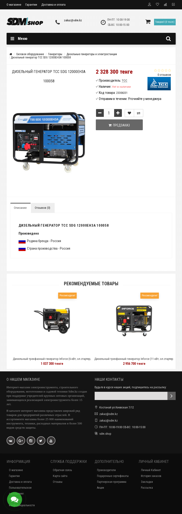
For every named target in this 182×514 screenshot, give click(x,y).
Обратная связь (62, 470)
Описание (20, 207)
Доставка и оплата (53, 4)
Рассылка (147, 487)
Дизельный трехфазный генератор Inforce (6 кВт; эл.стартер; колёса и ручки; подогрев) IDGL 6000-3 (61, 361)
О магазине (14, 4)
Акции (100, 487)
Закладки (147, 482)
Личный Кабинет (151, 470)
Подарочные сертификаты (113, 476)
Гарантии (31, 4)
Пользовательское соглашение (20, 490)
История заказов (151, 476)
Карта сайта (60, 476)
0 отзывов (164, 74)
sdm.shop (105, 433)
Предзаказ (119, 125)
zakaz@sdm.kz (73, 20)
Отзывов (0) (42, 207)
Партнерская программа (111, 482)
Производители (106, 470)
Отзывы (57, 482)
